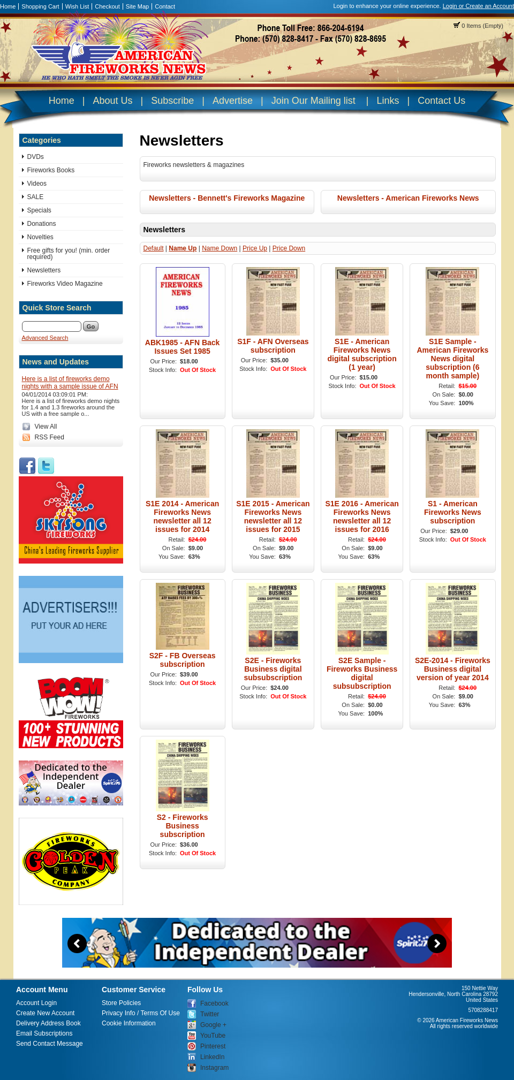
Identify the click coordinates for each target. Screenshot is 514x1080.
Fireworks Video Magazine (65, 283)
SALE (35, 197)
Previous (77, 943)
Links (387, 100)
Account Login (36, 1003)
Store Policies (121, 1003)
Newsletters (44, 270)
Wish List (77, 6)
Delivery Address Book (48, 1023)
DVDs (35, 157)
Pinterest (212, 1046)
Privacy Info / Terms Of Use (141, 1013)
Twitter (209, 1014)
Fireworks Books (51, 170)
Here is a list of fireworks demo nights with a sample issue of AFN (70, 382)
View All (46, 426)
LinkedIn (212, 1057)
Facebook (214, 1003)
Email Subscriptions (44, 1033)
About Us (112, 100)
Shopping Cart (40, 6)
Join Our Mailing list (313, 100)
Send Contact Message (49, 1043)
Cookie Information (129, 1023)
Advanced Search (45, 337)
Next (437, 943)
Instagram (214, 1067)
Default (153, 248)
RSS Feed (49, 437)
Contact (165, 6)
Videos (37, 183)
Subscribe (172, 100)
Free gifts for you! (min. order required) (68, 254)
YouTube (212, 1035)
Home (8, 6)
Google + (213, 1025)
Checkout (107, 6)
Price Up (255, 248)
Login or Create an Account (478, 6)
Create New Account (45, 1013)
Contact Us (441, 100)
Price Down (289, 248)
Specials (39, 210)
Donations (41, 223)
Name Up (182, 248)
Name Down (219, 248)
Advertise (233, 100)
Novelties (40, 237)
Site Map (137, 6)
